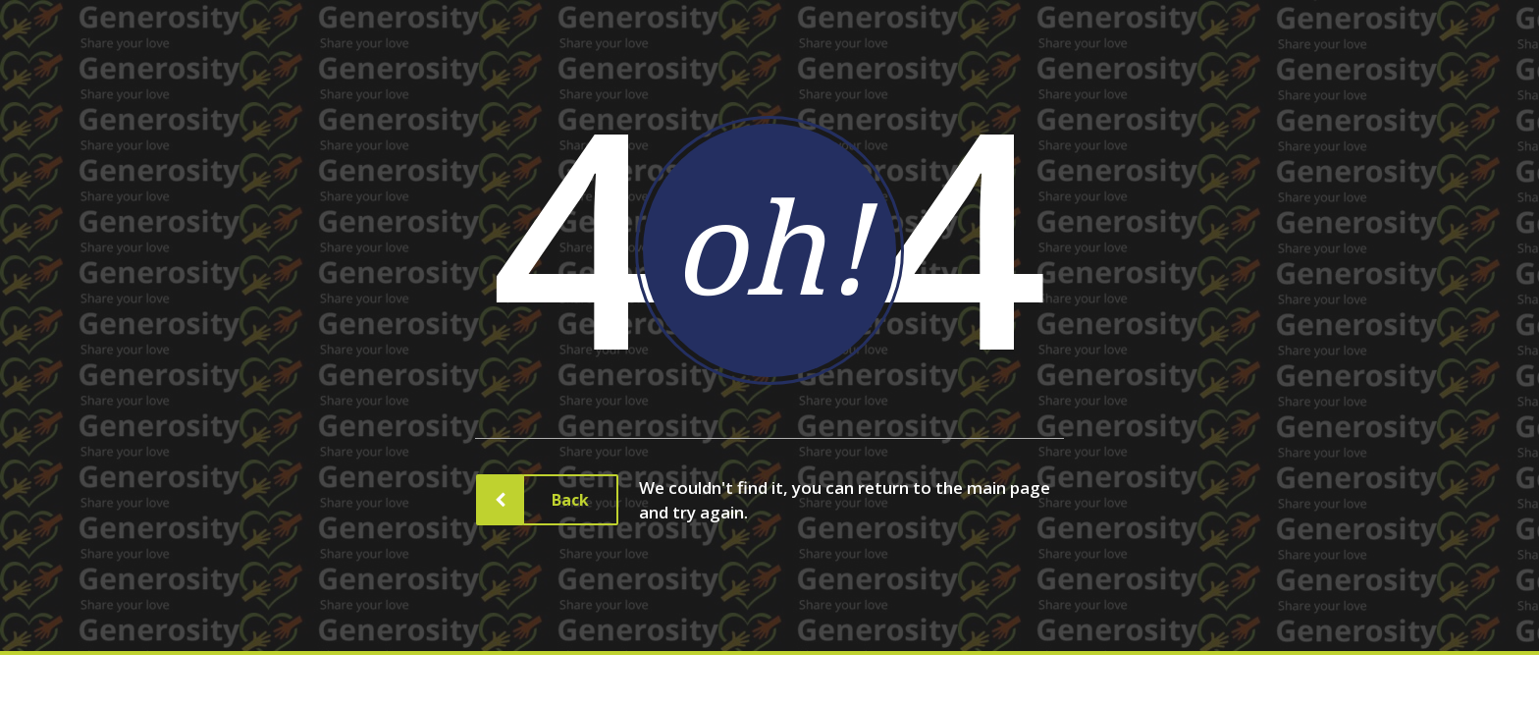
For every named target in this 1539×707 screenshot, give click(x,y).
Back (555, 499)
